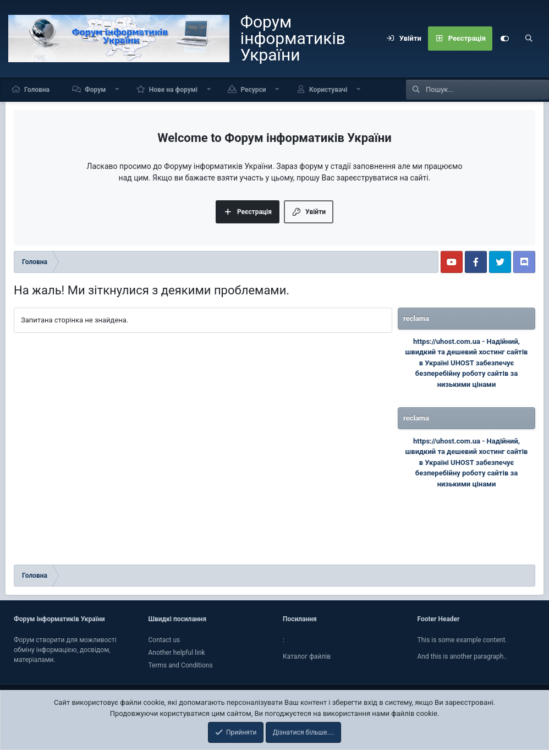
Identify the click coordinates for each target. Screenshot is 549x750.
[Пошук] (529, 38)
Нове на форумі (173, 90)
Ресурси (253, 90)
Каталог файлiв (307, 656)
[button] (117, 89)
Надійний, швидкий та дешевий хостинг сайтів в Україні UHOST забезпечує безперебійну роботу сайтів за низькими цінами (466, 362)
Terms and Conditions (181, 665)
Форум (95, 90)
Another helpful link (177, 652)
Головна (37, 90)
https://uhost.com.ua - (450, 341)
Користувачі (328, 90)
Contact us (164, 640)
